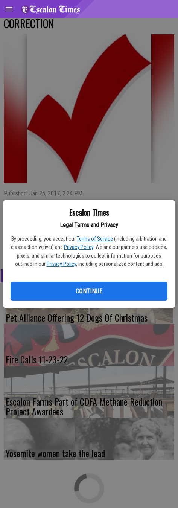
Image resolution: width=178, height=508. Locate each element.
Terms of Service (95, 239)
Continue (89, 291)
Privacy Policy (78, 247)
